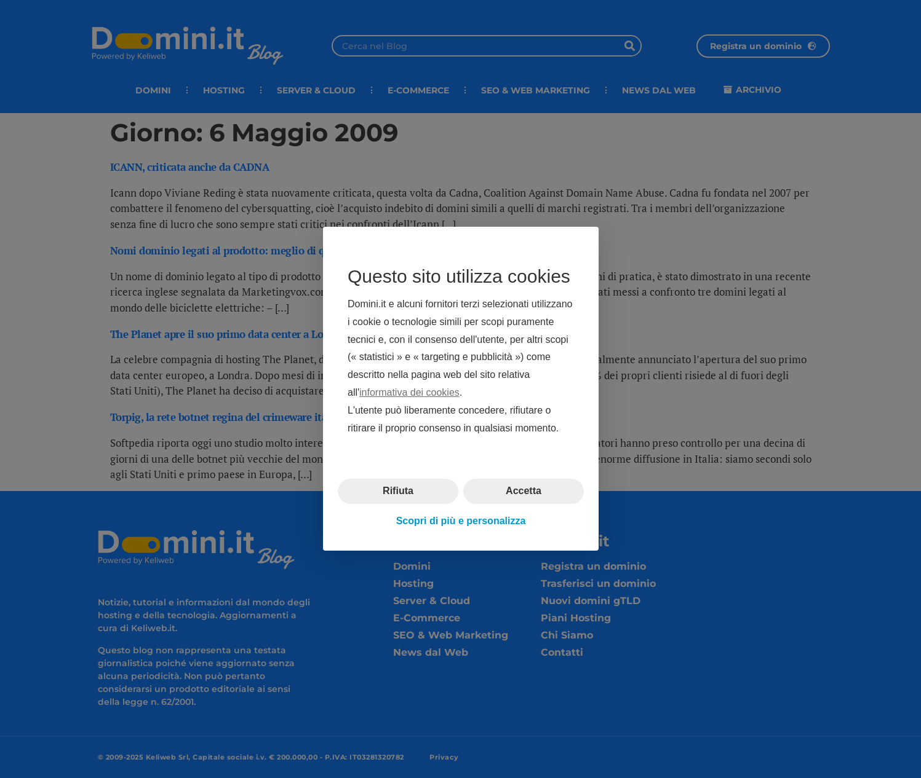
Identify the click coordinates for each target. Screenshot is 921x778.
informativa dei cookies (409, 392)
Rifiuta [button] (398, 491)
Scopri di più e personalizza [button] (460, 521)
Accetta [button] (523, 491)
